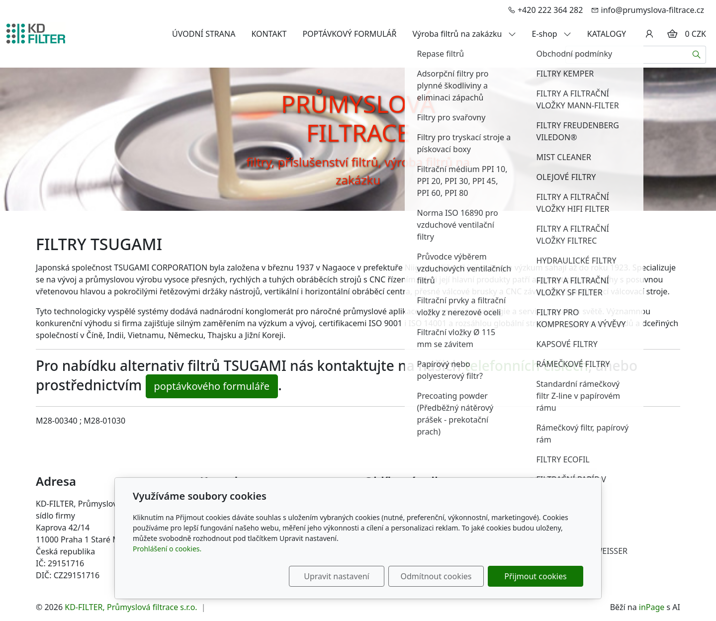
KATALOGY (606, 33)
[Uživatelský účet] (649, 34)
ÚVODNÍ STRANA (203, 33)
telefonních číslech (526, 365)
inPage (652, 607)
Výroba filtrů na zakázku (464, 33)
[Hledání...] (626, 55)
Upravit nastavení (336, 576)
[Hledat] (697, 55)
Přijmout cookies (535, 576)
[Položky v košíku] (672, 34)
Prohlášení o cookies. (167, 548)
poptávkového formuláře (212, 386)
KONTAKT (268, 33)
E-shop (551, 33)
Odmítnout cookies (436, 576)
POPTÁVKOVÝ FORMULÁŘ (349, 33)
